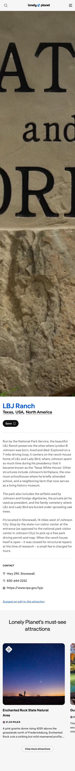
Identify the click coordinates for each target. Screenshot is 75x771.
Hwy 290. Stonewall (21, 574)
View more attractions (37, 748)
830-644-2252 (17, 581)
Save (10, 424)
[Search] (6, 5)
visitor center (49, 524)
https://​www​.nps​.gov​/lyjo (25, 588)
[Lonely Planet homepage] (39, 5)
